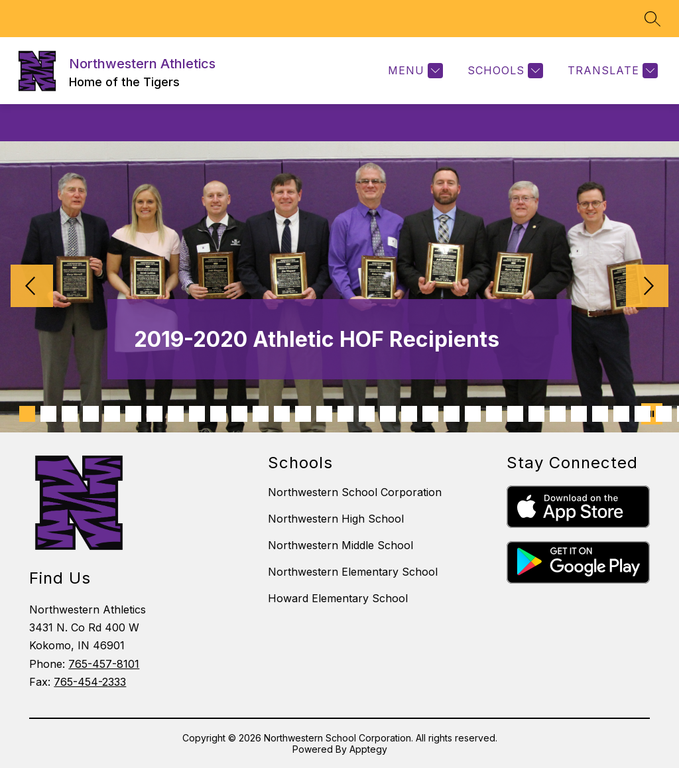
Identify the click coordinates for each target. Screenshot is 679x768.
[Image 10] (218, 414)
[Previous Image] (32, 287)
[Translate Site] (611, 70)
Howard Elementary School (338, 598)
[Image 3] (70, 414)
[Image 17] (367, 414)
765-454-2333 (90, 681)
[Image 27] (579, 414)
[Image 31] (664, 414)
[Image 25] (536, 414)
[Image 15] (324, 414)
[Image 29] (621, 414)
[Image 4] (91, 414)
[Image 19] (409, 414)
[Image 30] (642, 414)
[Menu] (414, 70)
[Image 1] (27, 414)
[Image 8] (176, 414)
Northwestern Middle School (340, 545)
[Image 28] (600, 414)
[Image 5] (112, 414)
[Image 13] (282, 414)
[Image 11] (239, 414)
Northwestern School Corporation (355, 492)
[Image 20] (430, 414)
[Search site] (652, 19)
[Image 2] (48, 414)
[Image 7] (154, 414)
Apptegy (368, 749)
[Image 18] (388, 414)
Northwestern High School (336, 518)
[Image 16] (345, 414)
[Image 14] (303, 414)
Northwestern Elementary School (353, 571)
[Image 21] (452, 414)
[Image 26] (558, 414)
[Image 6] (133, 414)
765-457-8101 (103, 664)
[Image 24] (515, 414)
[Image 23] (494, 414)
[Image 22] (473, 414)
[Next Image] (647, 287)
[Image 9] (197, 414)
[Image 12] (261, 414)
